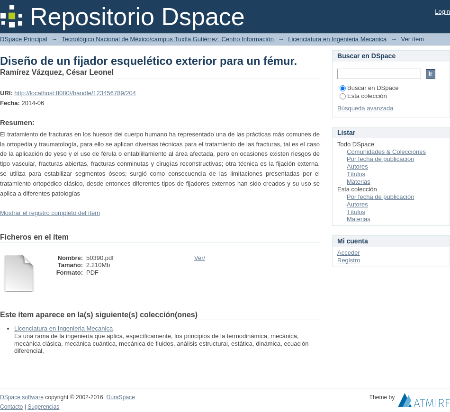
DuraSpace (120, 397)
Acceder (348, 252)
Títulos (356, 174)
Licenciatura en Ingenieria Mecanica (337, 39)
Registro (348, 260)
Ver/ (199, 257)
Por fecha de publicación (380, 158)
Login (442, 11)
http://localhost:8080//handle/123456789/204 (75, 93)
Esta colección (363, 95)
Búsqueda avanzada (365, 108)
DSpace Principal (23, 39)
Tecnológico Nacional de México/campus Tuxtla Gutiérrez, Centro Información (168, 39)
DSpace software (22, 397)
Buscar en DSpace (369, 87)
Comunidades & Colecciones (386, 151)
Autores (357, 166)
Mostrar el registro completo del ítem (50, 212)
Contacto (11, 406)
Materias (358, 181)
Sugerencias (43, 406)
